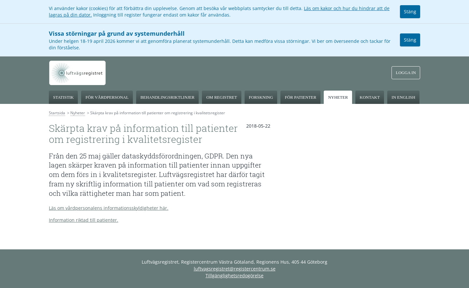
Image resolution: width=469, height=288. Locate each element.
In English (403, 97)
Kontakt (370, 97)
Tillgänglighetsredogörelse (234, 275)
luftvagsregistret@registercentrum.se (235, 269)
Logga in (406, 72)
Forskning (261, 97)
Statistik (63, 97)
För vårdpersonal (107, 97)
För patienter (301, 97)
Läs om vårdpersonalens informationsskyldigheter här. (108, 208)
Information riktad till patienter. (83, 220)
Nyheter (338, 97)
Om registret (221, 97)
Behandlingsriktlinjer (167, 97)
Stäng (410, 11)
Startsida (57, 113)
